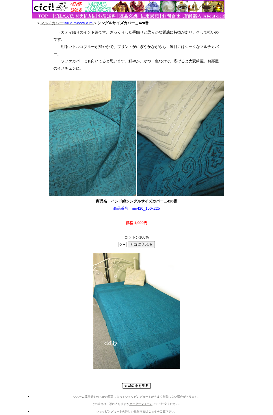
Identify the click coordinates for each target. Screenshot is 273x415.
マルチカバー (67, 23)
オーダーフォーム (141, 403)
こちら (152, 411)
